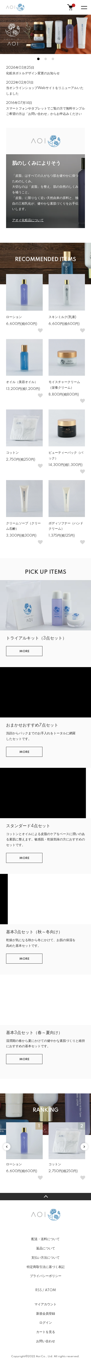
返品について (45, 1248)
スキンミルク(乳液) (62, 317)
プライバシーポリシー (45, 1276)
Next (84, 1146)
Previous (6, 1146)
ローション (14, 317)
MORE (24, 651)
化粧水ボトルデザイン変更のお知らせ (33, 73)
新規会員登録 (45, 1313)
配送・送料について (45, 1239)
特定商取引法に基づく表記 (46, 1267)
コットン (12, 452)
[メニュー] (83, 7)
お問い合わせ (45, 1341)
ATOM (50, 1290)
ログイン (45, 1322)
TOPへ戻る (45, 1196)
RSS (38, 1290)
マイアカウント (45, 1304)
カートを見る (45, 1332)
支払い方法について (45, 1257)
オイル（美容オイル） (22, 382)
